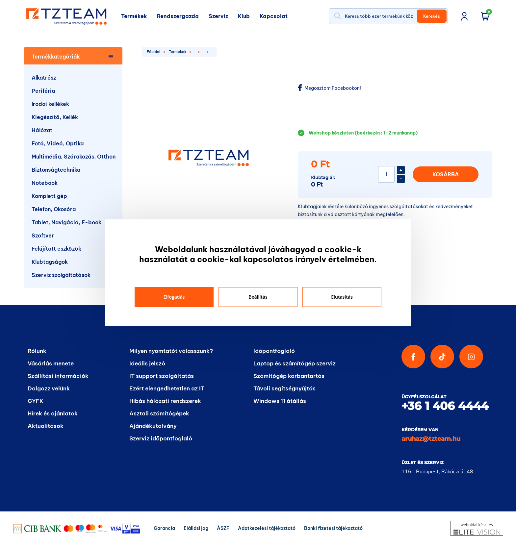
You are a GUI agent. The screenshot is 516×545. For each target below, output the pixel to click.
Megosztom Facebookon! (329, 88)
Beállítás (258, 297)
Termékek (177, 51)
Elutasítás (341, 297)
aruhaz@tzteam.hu (430, 438)
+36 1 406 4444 (444, 405)
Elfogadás (174, 297)
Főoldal (153, 51)
